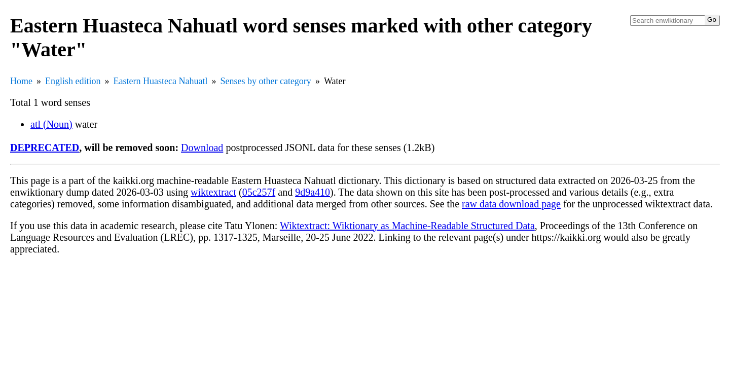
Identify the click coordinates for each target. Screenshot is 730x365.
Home (21, 81)
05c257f (259, 192)
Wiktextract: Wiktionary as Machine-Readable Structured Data (407, 225)
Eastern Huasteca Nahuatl (161, 81)
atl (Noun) (51, 124)
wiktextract (213, 192)
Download (202, 147)
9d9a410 (312, 192)
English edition (73, 81)
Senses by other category (265, 81)
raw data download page (511, 203)
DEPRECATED (44, 147)
